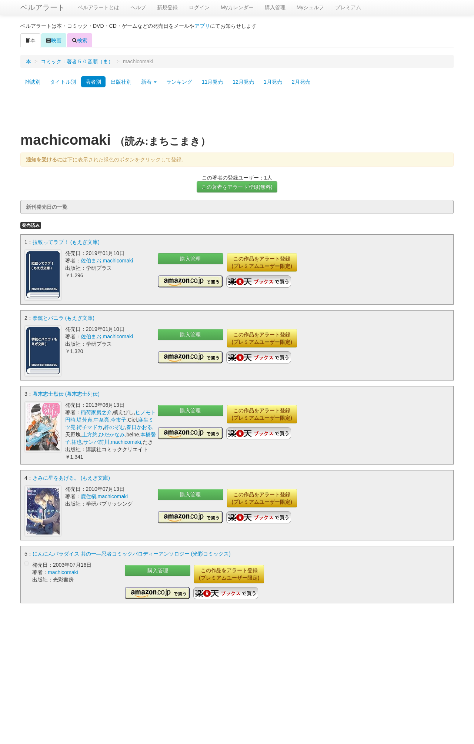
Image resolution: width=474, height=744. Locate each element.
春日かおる (139, 427)
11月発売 (212, 82)
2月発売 (301, 82)
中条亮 (101, 420)
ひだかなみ (112, 435)
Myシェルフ (310, 7)
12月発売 (243, 82)
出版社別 (121, 82)
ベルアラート (42, 7)
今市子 (118, 420)
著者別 (93, 82)
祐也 (76, 442)
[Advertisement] (237, 112)
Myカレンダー (237, 7)
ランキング (179, 82)
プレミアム (348, 7)
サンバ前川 (96, 442)
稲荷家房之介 (96, 412)
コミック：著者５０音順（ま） (77, 61)
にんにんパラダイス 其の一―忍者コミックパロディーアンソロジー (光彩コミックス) (132, 554)
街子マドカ (90, 427)
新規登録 (167, 7)
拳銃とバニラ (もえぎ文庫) (63, 318)
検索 (79, 40)
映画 (53, 40)
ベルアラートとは (98, 7)
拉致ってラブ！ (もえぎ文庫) (66, 242)
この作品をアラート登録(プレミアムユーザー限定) (262, 262)
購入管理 (275, 7)
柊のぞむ (114, 427)
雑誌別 (32, 82)
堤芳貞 (84, 420)
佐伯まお (91, 261)
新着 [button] (149, 82)
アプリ (202, 26)
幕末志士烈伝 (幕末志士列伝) (66, 394)
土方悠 (89, 435)
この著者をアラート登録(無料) (236, 187)
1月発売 (273, 82)
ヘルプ (138, 7)
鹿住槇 (88, 496)
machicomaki (118, 261)
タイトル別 (63, 82)
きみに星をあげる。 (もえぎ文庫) (71, 478)
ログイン (199, 7)
